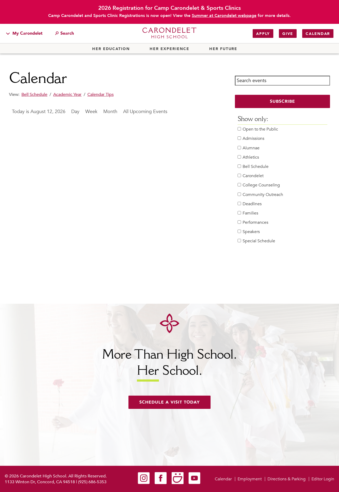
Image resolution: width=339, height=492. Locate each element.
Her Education (111, 49)
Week (91, 111)
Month (110, 111)
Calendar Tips (100, 94)
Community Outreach (260, 194)
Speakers (249, 231)
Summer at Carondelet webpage (224, 16)
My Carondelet (24, 33)
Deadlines (250, 204)
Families (248, 213)
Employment (250, 479)
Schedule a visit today (169, 402)
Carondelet (251, 175)
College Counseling (259, 185)
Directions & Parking (286, 479)
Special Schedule (256, 241)
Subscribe (282, 101)
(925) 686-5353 (92, 482)
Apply (263, 33)
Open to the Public (258, 129)
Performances (253, 222)
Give (287, 33)
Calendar (318, 33)
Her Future (223, 49)
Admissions (251, 138)
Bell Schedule (34, 94)
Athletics (248, 157)
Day (75, 111)
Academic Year (67, 94)
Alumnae (249, 148)
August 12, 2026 (47, 111)
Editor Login (322, 479)
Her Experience (169, 49)
